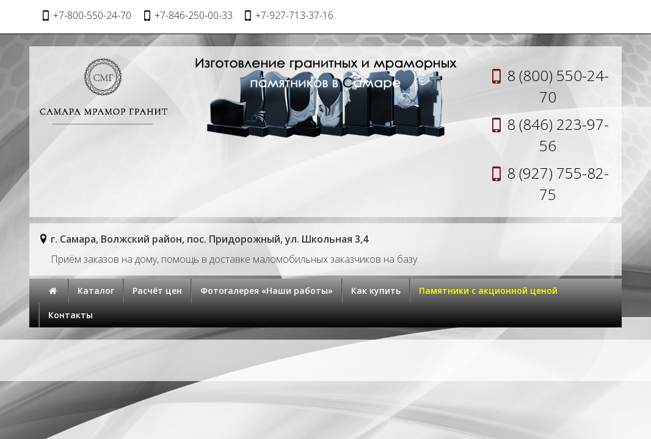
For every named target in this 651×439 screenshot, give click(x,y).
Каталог (96, 290)
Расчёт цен (157, 290)
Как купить (376, 290)
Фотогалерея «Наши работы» (266, 290)
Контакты (70, 315)
